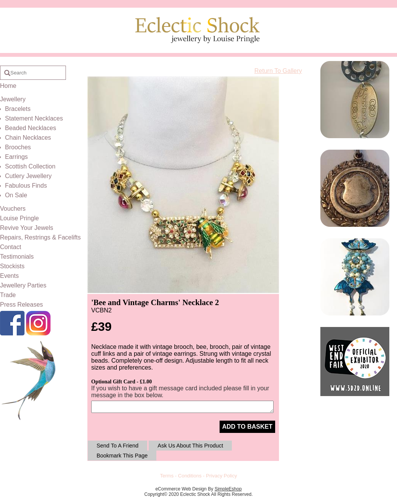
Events (9, 275)
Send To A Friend (117, 446)
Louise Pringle (19, 218)
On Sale (16, 195)
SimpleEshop (228, 489)
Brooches (18, 147)
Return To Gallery (278, 71)
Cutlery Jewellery (28, 176)
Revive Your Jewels (26, 228)
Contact (10, 247)
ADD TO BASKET (247, 426)
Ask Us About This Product (190, 446)
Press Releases (21, 304)
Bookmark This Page (122, 455)
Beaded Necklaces (30, 128)
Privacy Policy (221, 476)
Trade (8, 295)
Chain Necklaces (28, 137)
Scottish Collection (30, 166)
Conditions (190, 476)
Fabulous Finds (26, 185)
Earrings (16, 157)
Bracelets (18, 109)
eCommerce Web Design (181, 489)
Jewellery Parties (23, 285)
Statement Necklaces (34, 118)
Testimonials (17, 256)
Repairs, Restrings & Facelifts (40, 237)
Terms (167, 476)
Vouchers (13, 208)
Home (8, 86)
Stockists (12, 266)
